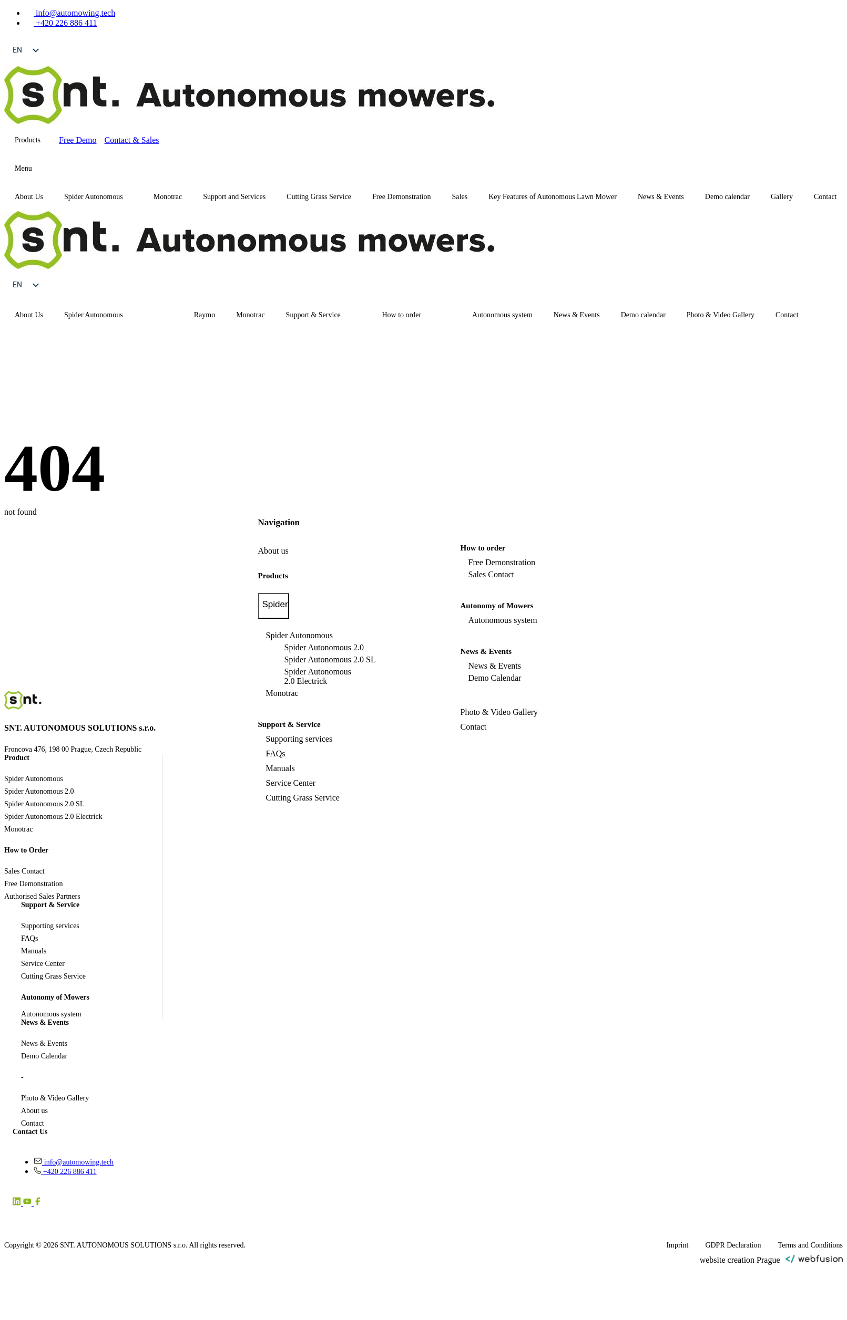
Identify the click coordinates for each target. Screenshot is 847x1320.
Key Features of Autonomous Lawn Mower (552, 197)
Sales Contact (491, 574)
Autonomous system (502, 315)
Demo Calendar (495, 677)
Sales (460, 197)
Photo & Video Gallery (720, 315)
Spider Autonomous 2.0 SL (330, 659)
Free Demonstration (401, 197)
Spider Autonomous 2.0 (324, 647)
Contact (787, 315)
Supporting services (299, 738)
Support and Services (234, 197)
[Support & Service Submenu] (361, 315)
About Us (29, 197)
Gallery (782, 197)
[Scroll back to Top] (823, 1296)
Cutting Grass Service (319, 197)
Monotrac (168, 197)
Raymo (204, 315)
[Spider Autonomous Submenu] (133, 197)
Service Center (291, 782)
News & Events (661, 197)
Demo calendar (727, 197)
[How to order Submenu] (452, 315)
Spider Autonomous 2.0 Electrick (318, 676)
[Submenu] (42, 168)
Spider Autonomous (93, 197)
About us (273, 550)
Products (27, 140)
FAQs (275, 753)
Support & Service (313, 315)
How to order (401, 315)
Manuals (280, 768)
